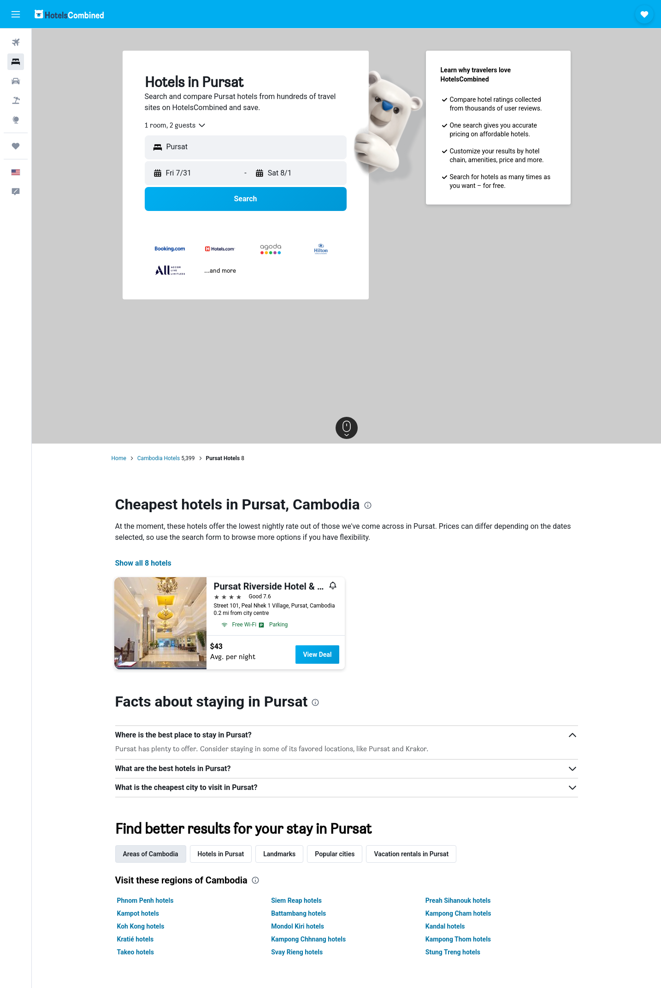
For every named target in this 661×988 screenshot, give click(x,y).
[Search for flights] (16, 42)
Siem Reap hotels (296, 900)
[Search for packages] (16, 100)
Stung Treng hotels (452, 952)
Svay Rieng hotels (297, 952)
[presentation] (368, 505)
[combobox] (176, 125)
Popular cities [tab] (334, 854)
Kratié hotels (135, 939)
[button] (16, 14)
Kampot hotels (138, 913)
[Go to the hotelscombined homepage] (69, 14)
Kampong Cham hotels (458, 913)
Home (119, 458)
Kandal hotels (445, 926)
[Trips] (16, 146)
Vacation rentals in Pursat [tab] (411, 854)
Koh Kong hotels (141, 926)
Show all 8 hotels (143, 563)
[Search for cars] (16, 81)
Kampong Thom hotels (458, 939)
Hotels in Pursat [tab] (221, 854)
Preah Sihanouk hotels (458, 900)
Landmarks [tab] (279, 854)
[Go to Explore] (16, 120)
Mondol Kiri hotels (297, 926)
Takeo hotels (135, 952)
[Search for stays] (16, 62)
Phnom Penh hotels (145, 900)
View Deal (317, 654)
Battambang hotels (298, 913)
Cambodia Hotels (158, 458)
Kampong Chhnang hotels (308, 939)
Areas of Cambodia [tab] (150, 854)
